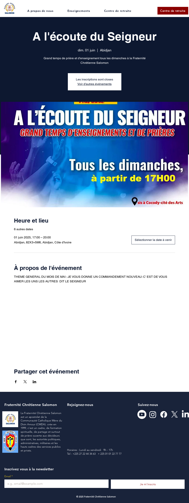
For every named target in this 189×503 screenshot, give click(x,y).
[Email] (55, 483)
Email (8, 476)
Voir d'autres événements (94, 84)
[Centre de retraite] (172, 11)
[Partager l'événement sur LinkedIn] (34, 381)
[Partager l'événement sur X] (25, 381)
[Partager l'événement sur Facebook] (16, 381)
